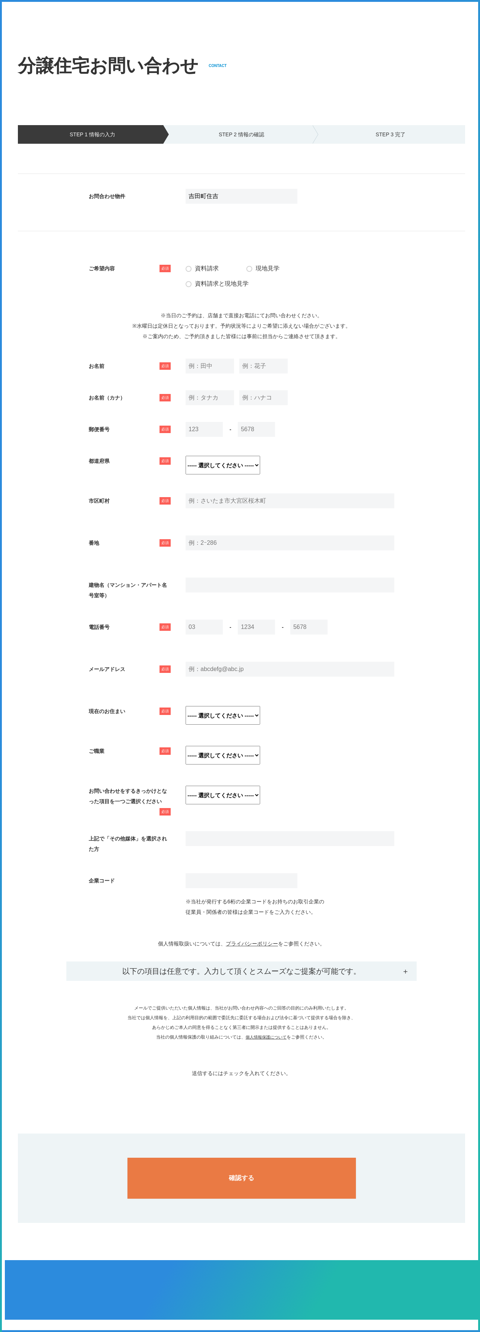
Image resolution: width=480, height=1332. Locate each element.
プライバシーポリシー (252, 944)
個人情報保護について (266, 1037)
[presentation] (241, 1092)
